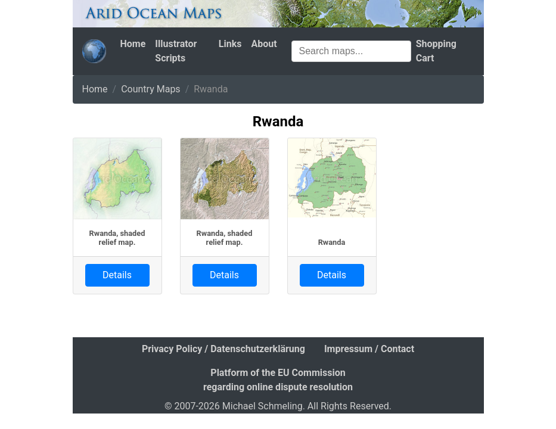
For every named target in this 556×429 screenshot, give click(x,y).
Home (133, 43)
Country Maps (150, 89)
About (264, 43)
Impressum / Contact (369, 349)
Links (230, 43)
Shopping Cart (436, 51)
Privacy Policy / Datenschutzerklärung (223, 349)
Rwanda (332, 242)
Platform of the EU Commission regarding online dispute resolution (278, 380)
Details (117, 275)
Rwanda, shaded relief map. (117, 238)
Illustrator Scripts (176, 51)
